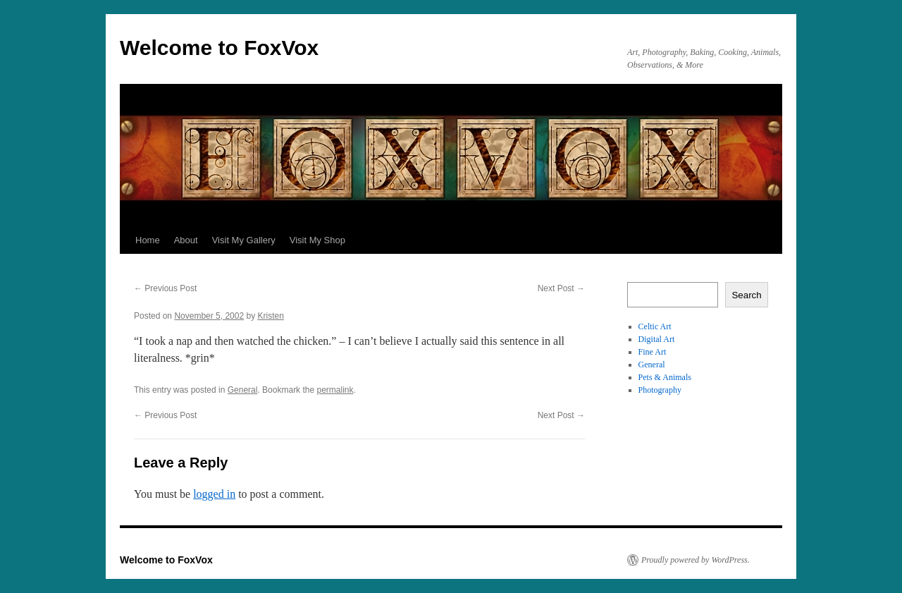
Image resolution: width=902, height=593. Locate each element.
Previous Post (165, 288)
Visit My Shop (317, 240)
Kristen (271, 316)
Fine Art (652, 352)
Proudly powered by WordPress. (695, 560)
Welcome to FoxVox (219, 47)
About (186, 240)
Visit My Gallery (244, 240)
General (243, 390)
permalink (334, 390)
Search (746, 295)
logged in (214, 494)
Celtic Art (655, 326)
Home (147, 240)
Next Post (561, 288)
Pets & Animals (664, 377)
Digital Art (656, 339)
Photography (659, 390)
